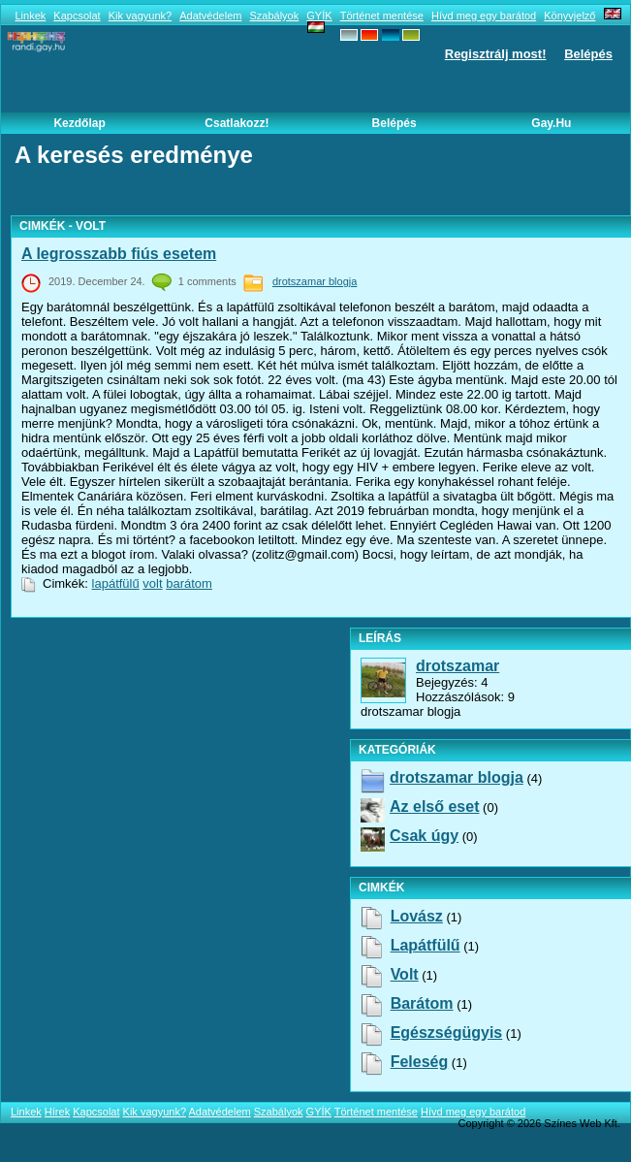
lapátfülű (116, 583)
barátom (189, 583)
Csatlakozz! (236, 123)
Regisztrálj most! (496, 54)
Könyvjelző (569, 15)
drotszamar (457, 666)
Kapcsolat (76, 15)
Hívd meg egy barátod (483, 15)
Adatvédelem (210, 15)
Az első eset (434, 806)
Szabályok (274, 15)
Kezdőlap (79, 123)
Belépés (588, 54)
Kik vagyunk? (140, 15)
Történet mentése (382, 15)
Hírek (57, 1111)
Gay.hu (551, 123)
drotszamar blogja (314, 281)
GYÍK (318, 15)
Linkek (30, 15)
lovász (417, 916)
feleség (420, 1061)
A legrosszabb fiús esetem (118, 253)
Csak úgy (424, 835)
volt (152, 583)
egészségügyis (447, 1032)
